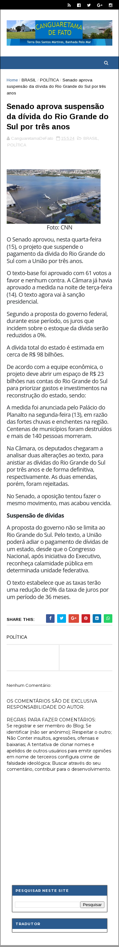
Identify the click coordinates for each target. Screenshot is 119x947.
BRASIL (29, 80)
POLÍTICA (49, 80)
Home (12, 80)
